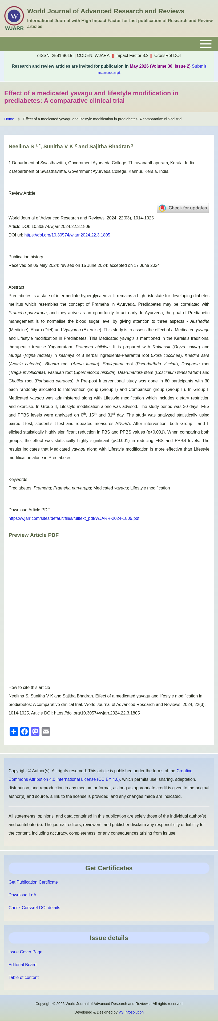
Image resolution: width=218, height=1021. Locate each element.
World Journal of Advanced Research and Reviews (105, 11)
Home (9, 119)
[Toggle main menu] (109, 44)
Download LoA (22, 895)
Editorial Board (23, 964)
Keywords (18, 479)
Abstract (16, 287)
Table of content (24, 977)
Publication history (26, 257)
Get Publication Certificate (33, 882)
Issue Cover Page (25, 952)
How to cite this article (29, 687)
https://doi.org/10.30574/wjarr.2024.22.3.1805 (67, 235)
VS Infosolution (131, 1012)
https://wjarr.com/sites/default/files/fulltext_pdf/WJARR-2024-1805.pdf (74, 518)
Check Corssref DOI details (34, 907)
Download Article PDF (29, 510)
